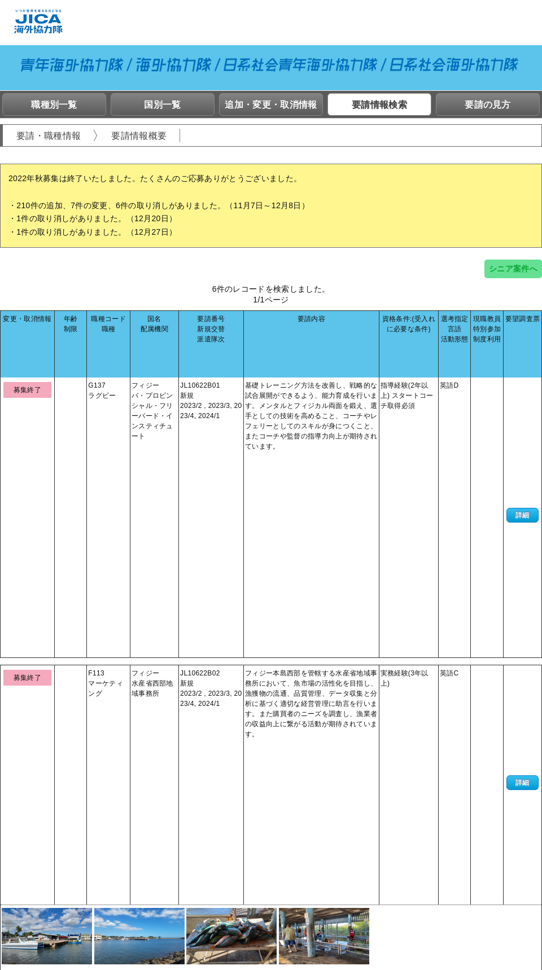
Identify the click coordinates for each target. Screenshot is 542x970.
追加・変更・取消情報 (271, 104)
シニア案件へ (513, 268)
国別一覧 (162, 104)
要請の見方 (488, 104)
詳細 (522, 383)
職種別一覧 (54, 104)
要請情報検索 (379, 104)
